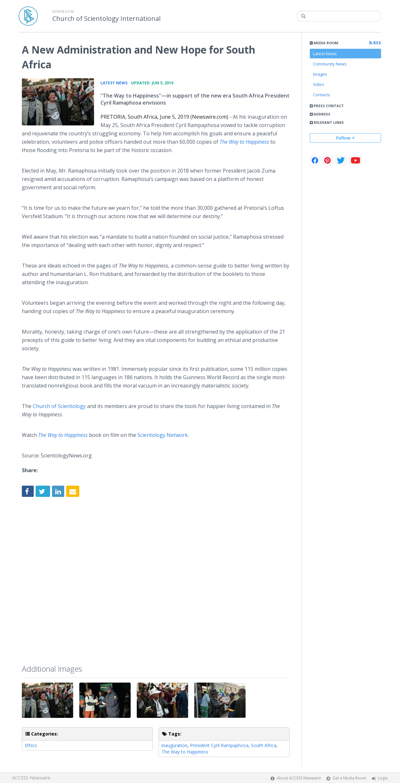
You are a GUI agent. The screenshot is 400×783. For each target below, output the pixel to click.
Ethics (31, 745)
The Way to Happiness (244, 141)
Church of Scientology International (106, 18)
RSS (375, 43)
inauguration (174, 745)
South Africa (263, 745)
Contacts (321, 95)
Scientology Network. (163, 434)
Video (318, 84)
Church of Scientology (60, 406)
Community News (330, 64)
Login (383, 778)
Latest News (325, 53)
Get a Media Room (349, 778)
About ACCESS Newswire (299, 778)
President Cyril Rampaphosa (219, 745)
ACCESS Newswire (31, 778)
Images (320, 74)
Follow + (345, 138)
